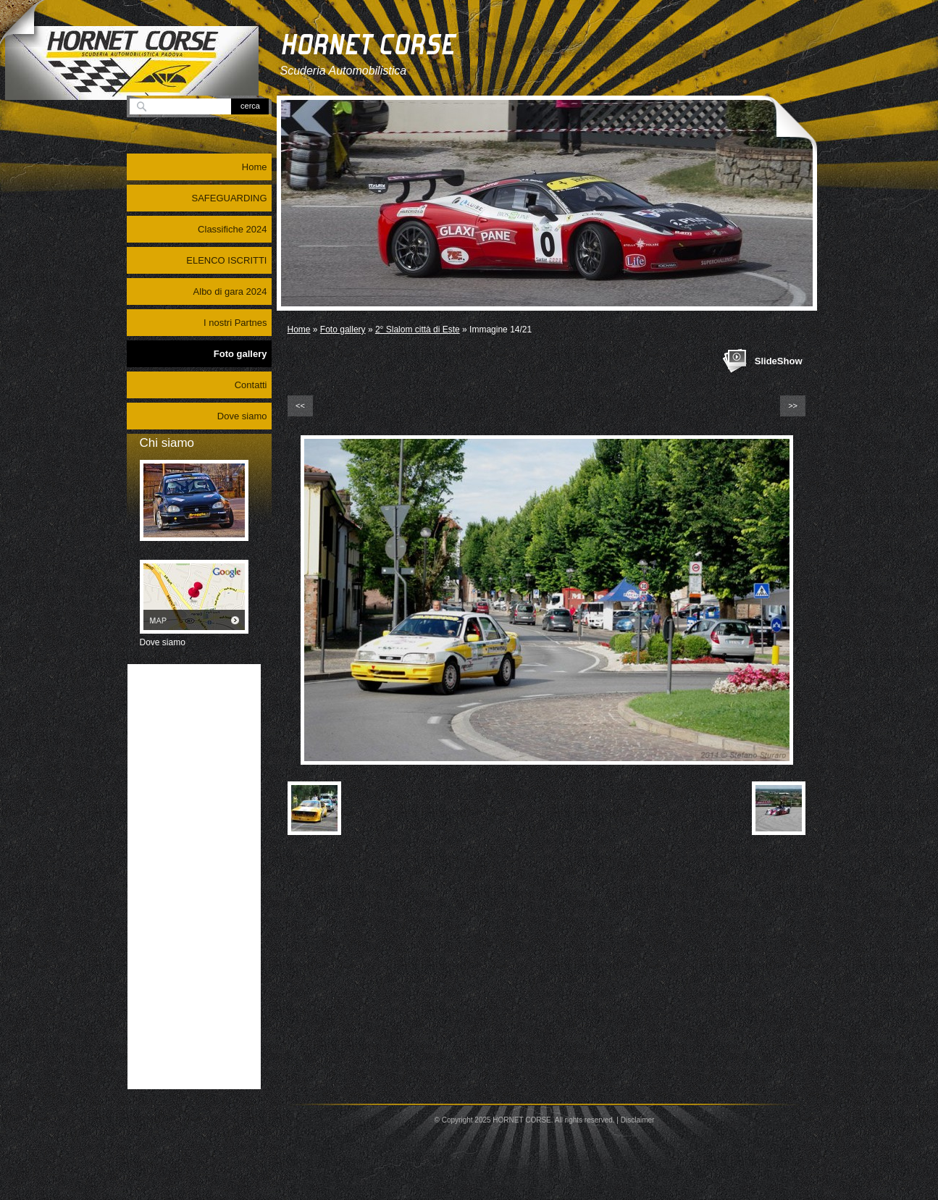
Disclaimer (638, 1120)
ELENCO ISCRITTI (226, 260)
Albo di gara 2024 (230, 291)
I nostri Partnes (235, 322)
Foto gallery (343, 329)
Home (299, 329)
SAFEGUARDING (229, 198)
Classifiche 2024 (232, 229)
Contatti (251, 384)
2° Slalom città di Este (417, 329)
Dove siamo (242, 416)
